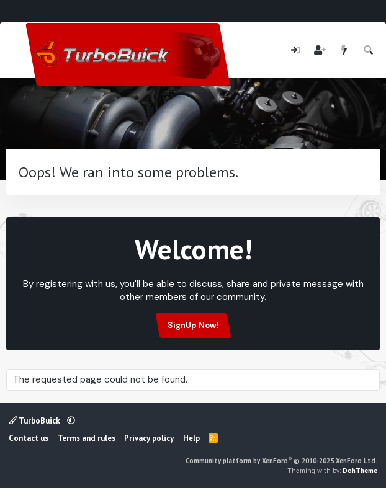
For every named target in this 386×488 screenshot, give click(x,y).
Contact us (28, 438)
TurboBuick (35, 420)
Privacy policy (149, 438)
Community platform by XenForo (281, 460)
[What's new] (344, 50)
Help (191, 438)
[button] (71, 420)
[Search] (369, 50)
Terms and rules (86, 438)
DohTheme (360, 470)
